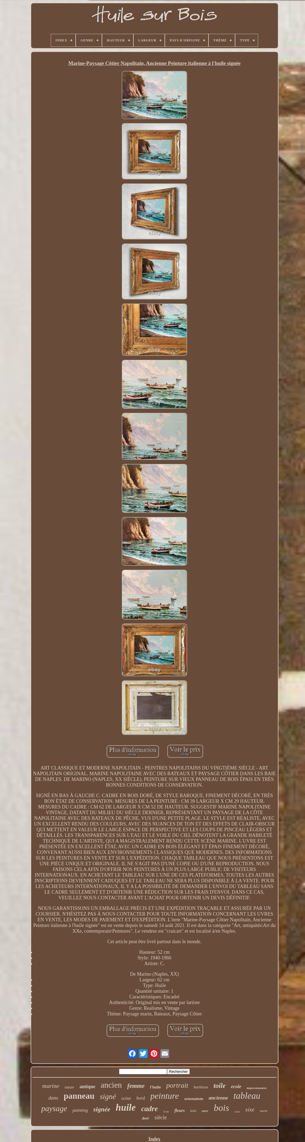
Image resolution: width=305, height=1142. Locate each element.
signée (101, 1109)
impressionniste (257, 1088)
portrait (177, 1085)
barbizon (201, 1087)
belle (193, 1111)
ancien (111, 1084)
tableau (246, 1096)
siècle (161, 1117)
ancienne (218, 1098)
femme (136, 1085)
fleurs (179, 1110)
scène (126, 1098)
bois (221, 1108)
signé (108, 1096)
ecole (236, 1086)
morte (264, 1111)
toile (220, 1085)
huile (126, 1107)
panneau (79, 1096)
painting (80, 1110)
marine (50, 1085)
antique (87, 1086)
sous (237, 1111)
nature (69, 1087)
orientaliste (193, 1099)
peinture (164, 1096)
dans (53, 1098)
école (166, 1111)
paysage (54, 1108)
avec (205, 1111)
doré (145, 1118)
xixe (250, 1109)
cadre (149, 1109)
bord (140, 1098)
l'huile (155, 1087)
